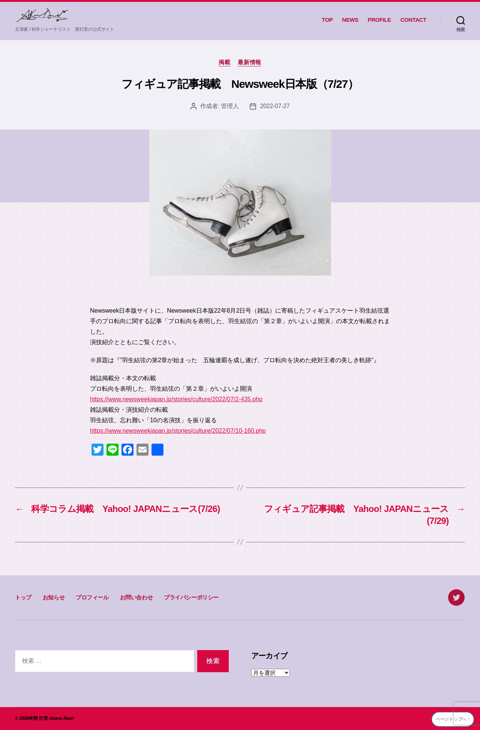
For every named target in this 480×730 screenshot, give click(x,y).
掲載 (224, 62)
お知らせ (53, 597)
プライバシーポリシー (191, 597)
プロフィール (92, 597)
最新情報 (249, 62)
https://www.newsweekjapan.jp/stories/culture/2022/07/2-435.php (176, 399)
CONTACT (413, 20)
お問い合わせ (136, 597)
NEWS (350, 20)
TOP (327, 20)
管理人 (229, 106)
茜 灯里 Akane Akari (53, 718)
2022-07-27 (275, 106)
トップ (23, 597)
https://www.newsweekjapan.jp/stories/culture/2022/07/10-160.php (178, 430)
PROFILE (379, 20)
